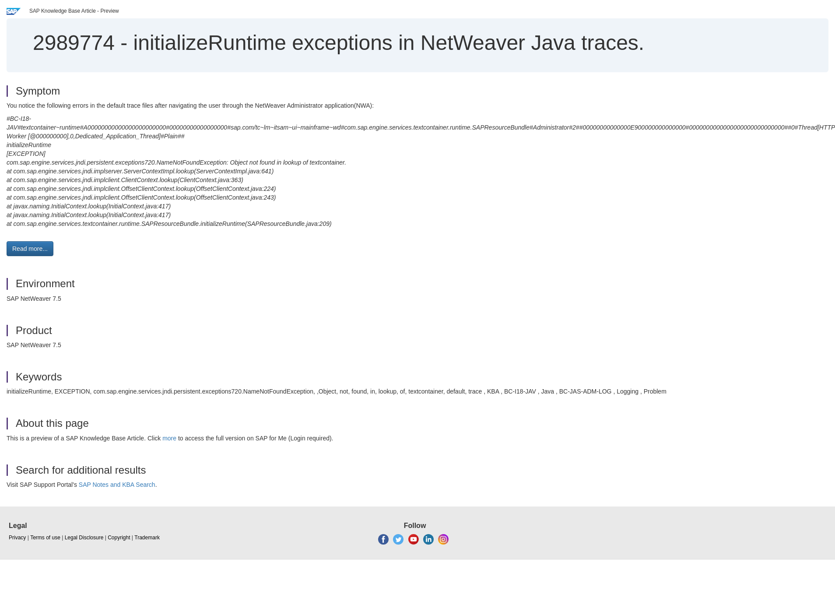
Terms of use (45, 538)
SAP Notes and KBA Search (117, 484)
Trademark (147, 538)
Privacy (17, 538)
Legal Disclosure (84, 538)
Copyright (119, 538)
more (169, 438)
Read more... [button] (30, 248)
